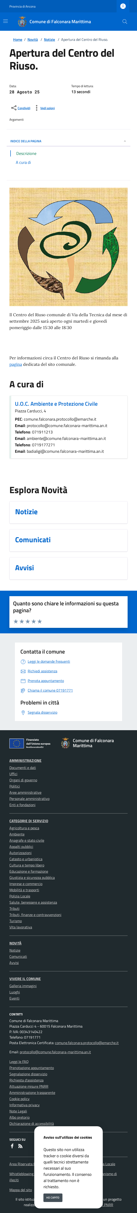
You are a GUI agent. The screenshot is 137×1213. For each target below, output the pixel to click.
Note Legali (18, 1111)
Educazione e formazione (28, 871)
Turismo (15, 921)
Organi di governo (23, 780)
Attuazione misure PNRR (28, 1086)
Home (17, 39)
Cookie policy (19, 1098)
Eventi (14, 998)
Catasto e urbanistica (25, 859)
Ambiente (17, 834)
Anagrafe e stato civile (26, 840)
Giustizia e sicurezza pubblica (32, 877)
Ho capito (52, 1197)
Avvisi (14, 962)
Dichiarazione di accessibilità (31, 1123)
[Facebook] (12, 1146)
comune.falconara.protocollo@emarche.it (87, 1042)
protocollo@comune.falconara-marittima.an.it (55, 1052)
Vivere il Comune (25, 978)
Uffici (13, 774)
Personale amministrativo (29, 798)
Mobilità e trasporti (24, 890)
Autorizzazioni (20, 852)
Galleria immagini (23, 986)
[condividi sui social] (20, 108)
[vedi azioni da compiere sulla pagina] (44, 108)
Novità (32, 39)
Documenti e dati (22, 767)
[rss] (20, 1146)
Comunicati (18, 956)
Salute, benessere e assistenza (33, 902)
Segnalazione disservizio (28, 1074)
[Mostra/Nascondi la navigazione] (5, 21)
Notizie (49, 39)
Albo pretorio (19, 1117)
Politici (14, 786)
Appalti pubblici (21, 846)
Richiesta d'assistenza (26, 1080)
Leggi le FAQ (19, 1061)
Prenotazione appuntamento (31, 1067)
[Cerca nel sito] (125, 21)
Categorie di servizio (28, 821)
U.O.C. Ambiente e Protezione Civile (56, 404)
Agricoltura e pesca (24, 828)
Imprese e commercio (25, 883)
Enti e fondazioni (22, 805)
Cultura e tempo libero (26, 865)
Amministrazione (25, 760)
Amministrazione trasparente (32, 1092)
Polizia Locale (19, 896)
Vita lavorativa (20, 927)
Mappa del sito (20, 1190)
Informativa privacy (24, 1105)
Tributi (14, 908)
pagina (15, 364)
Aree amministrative (25, 792)
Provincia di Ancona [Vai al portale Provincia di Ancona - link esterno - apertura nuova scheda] (22, 6)
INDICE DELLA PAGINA (68, 141)
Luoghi (14, 992)
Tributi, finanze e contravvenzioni (35, 914)
